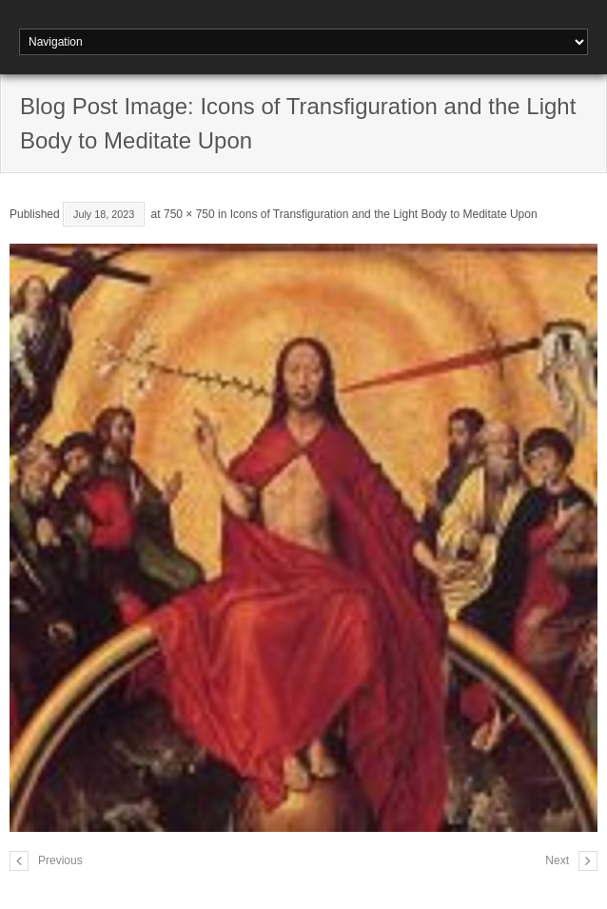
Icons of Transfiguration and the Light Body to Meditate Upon (384, 214)
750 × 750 (189, 214)
